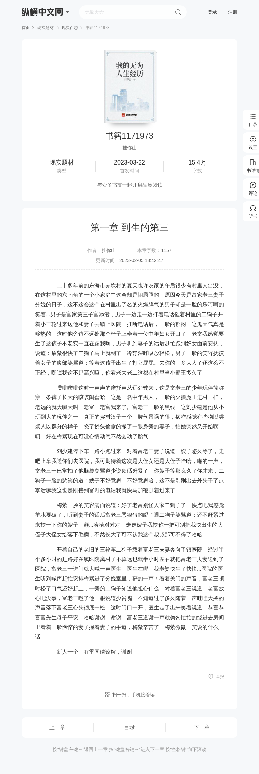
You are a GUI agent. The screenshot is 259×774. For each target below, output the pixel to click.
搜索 (178, 12)
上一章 (57, 727)
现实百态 (70, 27)
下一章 (202, 727)
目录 (129, 727)
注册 (232, 12)
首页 (26, 27)
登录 (212, 12)
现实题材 (45, 27)
